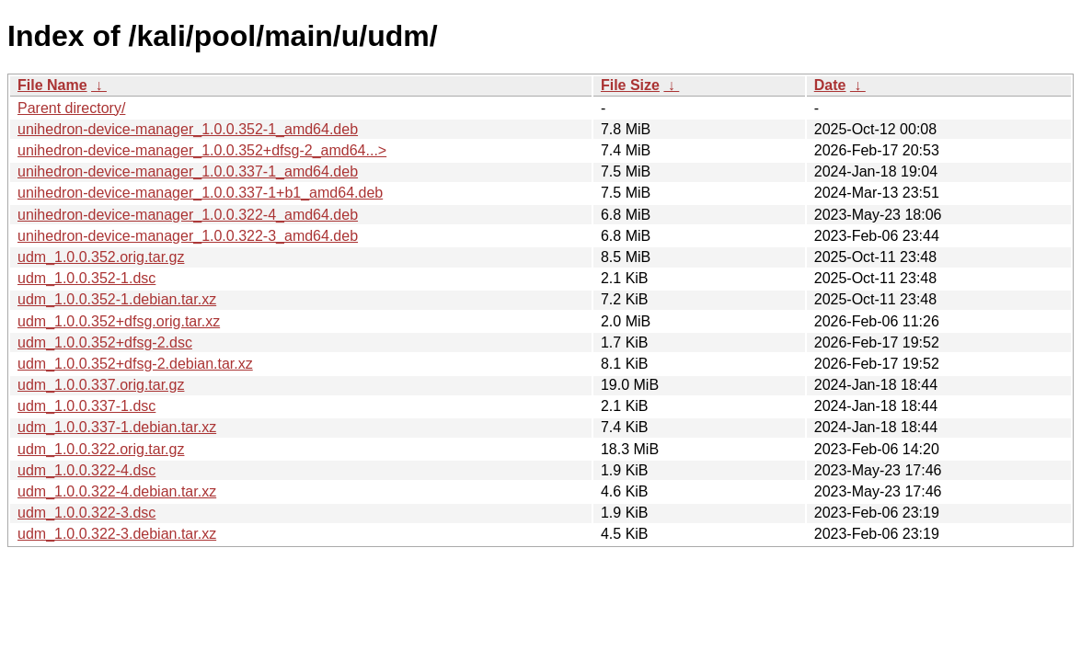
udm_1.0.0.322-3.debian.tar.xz (116, 534)
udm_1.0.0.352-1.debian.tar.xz (116, 299)
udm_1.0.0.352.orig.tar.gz (100, 257)
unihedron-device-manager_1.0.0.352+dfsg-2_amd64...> (201, 150)
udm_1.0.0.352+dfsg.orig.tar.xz (118, 321)
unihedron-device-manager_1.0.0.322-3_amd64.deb (187, 236)
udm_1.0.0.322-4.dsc (86, 470)
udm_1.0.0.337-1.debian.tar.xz (116, 427)
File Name (52, 85)
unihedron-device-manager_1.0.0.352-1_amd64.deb (187, 129)
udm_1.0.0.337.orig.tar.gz (100, 385)
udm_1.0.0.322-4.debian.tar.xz (116, 491)
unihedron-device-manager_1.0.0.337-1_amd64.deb (187, 171)
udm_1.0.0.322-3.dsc (86, 512)
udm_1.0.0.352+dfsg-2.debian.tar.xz (135, 363)
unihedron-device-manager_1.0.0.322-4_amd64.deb (187, 215)
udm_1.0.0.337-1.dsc (86, 406)
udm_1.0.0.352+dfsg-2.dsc (104, 342)
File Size (630, 85)
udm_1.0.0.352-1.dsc (86, 278)
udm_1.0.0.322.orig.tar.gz (100, 449)
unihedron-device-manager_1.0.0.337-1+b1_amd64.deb (200, 192)
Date (830, 85)
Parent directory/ (71, 108)
